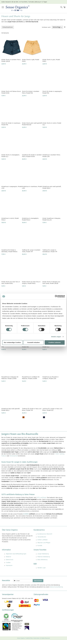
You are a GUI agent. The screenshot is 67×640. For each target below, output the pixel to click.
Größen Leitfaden (42, 540)
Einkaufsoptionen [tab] (8, 27)
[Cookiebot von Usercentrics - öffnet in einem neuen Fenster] (56, 296)
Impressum (9, 565)
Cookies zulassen (54, 342)
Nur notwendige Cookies (12, 342)
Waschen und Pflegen (43, 542)
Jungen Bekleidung (43, 554)
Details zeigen (56, 336)
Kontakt (39, 545)
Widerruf (8, 556)
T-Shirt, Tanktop (59, 454)
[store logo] (17, 8)
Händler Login (41, 568)
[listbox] (32, 417)
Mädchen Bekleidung (43, 556)
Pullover (3, 456)
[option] (23, 417)
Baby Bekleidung (42, 559)
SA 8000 (26, 514)
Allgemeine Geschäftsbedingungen (16, 554)
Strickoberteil (14, 456)
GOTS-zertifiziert (41, 497)
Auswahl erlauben (33, 342)
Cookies (8, 562)
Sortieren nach (46, 27)
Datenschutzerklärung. (56, 587)
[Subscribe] (38, 580)
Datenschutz (9, 559)
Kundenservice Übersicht (44, 534)
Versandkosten (41, 537)
